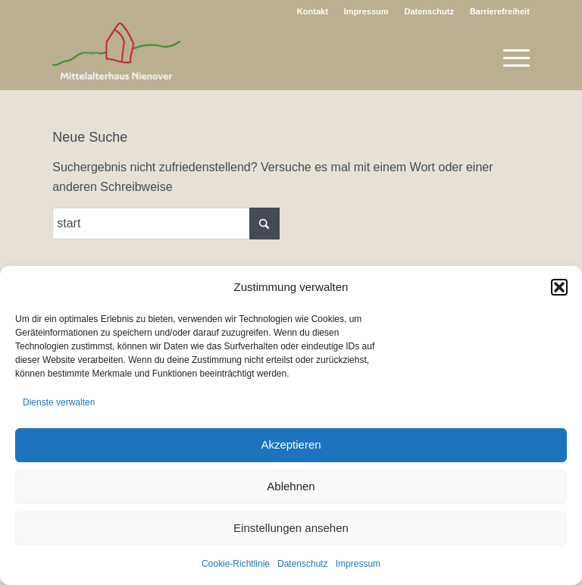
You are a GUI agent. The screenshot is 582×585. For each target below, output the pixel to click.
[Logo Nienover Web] (116, 56)
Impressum (358, 563)
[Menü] (509, 56)
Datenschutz (302, 563)
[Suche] (166, 223)
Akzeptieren (291, 444)
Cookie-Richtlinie (236, 563)
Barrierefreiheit (500, 11)
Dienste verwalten (59, 402)
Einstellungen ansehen (291, 527)
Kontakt (312, 11)
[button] (559, 287)
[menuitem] (312, 11)
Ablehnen (290, 486)
